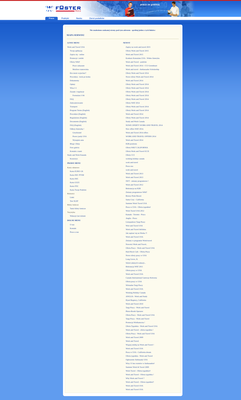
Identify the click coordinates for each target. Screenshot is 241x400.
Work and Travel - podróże (136, 62)
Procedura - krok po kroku (80, 77)
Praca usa (129, 166)
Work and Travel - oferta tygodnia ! (139, 330)
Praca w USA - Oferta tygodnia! (138, 207)
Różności (70, 193)
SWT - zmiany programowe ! (137, 181)
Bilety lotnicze (73, 205)
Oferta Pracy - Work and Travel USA (140, 248)
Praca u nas (74, 232)
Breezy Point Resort (134, 196)
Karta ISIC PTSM (77, 175)
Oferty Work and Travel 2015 (137, 51)
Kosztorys (74, 159)
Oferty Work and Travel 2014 (137, 73)
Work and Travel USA (76, 47)
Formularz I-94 (78, 95)
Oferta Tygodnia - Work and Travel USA (141, 326)
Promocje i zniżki (77, 58)
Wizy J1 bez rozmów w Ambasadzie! (140, 363)
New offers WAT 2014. (135, 129)
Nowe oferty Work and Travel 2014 (139, 77)
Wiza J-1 (73, 88)
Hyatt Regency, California (136, 300)
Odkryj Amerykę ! (77, 129)
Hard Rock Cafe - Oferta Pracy (138, 252)
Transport (73, 106)
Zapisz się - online (77, 54)
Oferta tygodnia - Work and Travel (139, 356)
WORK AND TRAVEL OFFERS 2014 (141, 136)
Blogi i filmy (75, 144)
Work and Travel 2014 (134, 80)
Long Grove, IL (132, 259)
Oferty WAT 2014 (133, 103)
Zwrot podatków (96, 18)
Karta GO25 (74, 182)
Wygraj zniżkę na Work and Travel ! (140, 345)
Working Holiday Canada (136, 293)
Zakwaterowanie (76, 103)
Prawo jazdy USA (80, 136)
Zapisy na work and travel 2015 (138, 47)
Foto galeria (74, 147)
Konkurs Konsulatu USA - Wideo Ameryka (143, 58)
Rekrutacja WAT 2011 (134, 266)
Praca (51, 18)
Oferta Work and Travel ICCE (137, 151)
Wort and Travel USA (134, 226)
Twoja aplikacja (76, 51)
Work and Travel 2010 (134, 304)
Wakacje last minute (78, 216)
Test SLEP (74, 201)
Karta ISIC (74, 179)
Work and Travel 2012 (134, 185)
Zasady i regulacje (77, 92)
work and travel (132, 162)
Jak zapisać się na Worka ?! (136, 233)
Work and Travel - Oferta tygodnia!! (140, 382)
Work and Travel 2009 (134, 337)
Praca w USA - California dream (138, 352)
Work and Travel (132, 341)
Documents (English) (78, 121)
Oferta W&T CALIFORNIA (137, 147)
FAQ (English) (75, 125)
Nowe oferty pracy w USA (136, 255)
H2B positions (131, 144)
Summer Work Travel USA (136, 203)
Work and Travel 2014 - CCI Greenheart (141, 66)
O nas (72, 224)
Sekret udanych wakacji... (136, 263)
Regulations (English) (78, 118)
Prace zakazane (78, 66)
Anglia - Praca (131, 218)
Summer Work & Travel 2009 (137, 367)
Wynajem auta (78, 140)
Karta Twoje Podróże (78, 190)
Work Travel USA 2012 (135, 211)
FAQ (72, 99)
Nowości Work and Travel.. (136, 244)
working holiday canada (135, 159)
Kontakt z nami (76, 151)
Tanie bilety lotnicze (78, 208)
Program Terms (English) (80, 110)
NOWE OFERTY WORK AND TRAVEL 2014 (144, 125)
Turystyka (71, 212)
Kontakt (73, 228)
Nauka (79, 18)
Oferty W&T (75, 62)
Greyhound (77, 133)
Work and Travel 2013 (134, 173)
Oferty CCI (130, 155)
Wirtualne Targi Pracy (134, 285)
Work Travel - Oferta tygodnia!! (138, 371)
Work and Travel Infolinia (136, 229)
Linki (72, 197)
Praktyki (65, 18)
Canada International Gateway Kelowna (141, 278)
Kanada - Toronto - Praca (135, 214)
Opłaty (72, 84)
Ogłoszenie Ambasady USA (137, 360)
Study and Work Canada (135, 121)
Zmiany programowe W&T (136, 192)
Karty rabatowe (73, 167)
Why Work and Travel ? (135, 378)
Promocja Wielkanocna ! (135, 322)
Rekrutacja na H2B (133, 188)
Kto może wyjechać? (78, 73)
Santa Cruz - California (135, 199)
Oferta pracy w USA (134, 270)
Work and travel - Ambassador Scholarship (142, 69)
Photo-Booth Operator (134, 311)
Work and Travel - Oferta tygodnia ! (140, 374)
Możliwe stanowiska (81, 69)
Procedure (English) (77, 114)
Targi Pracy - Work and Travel (137, 307)
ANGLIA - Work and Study (136, 296)
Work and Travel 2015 (134, 54)
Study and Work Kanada (76, 155)
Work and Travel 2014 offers (137, 133)
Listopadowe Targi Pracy (135, 222)
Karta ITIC (74, 186)
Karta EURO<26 (76, 171)
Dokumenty (74, 80)
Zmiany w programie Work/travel (139, 240)
